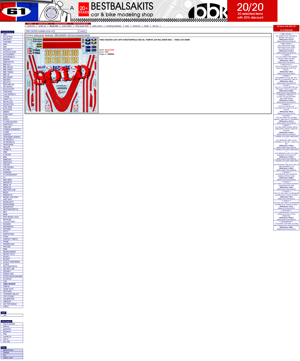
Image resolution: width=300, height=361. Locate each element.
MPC (5, 212)
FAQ (5, 334)
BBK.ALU (7, 65)
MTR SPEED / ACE (11, 217)
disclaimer (7, 331)
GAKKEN (7, 135)
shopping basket (60, 24)
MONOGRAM (8, 204)
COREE (6, 97)
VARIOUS (7, 302)
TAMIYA (6, 286)
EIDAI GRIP (8, 114)
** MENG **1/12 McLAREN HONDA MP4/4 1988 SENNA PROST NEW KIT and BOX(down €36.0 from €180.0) (286, 129)
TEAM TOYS (8, 289)
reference (136, 26)
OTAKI (5, 237)
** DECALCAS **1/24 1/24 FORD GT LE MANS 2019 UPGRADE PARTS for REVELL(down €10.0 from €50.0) (286, 69)
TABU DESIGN (60, 35)
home (30, 24)
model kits (31, 26)
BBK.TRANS (8, 72)
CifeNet (6, 353)
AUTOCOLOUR (9, 52)
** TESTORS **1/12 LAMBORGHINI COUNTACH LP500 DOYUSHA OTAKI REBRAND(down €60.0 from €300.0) (286, 215)
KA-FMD (6, 170)
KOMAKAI (7, 172)
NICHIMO (7, 229)
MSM (5, 215)
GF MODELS (8, 140)
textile (146, 26)
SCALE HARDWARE (11, 262)
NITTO (5, 232)
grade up (42, 26)
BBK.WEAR (8, 77)
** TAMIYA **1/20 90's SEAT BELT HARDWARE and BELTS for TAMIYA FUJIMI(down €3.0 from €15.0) (286, 204)
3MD (5, 34)
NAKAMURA (8, 227)
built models (67, 26)
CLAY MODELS (9, 94)
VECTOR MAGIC (10, 304)
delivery (6, 326)
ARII (4, 47)
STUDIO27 (7, 279)
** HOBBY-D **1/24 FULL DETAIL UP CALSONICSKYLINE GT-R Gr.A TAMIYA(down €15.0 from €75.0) (286, 109)
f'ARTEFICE (8, 124)
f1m (4, 355)
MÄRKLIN (7, 187)
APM (5, 44)
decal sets (49, 35)
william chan (8, 358)
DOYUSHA (7, 109)
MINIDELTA (7, 195)
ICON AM (7, 155)
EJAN (5, 117)
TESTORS (7, 292)
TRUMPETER (8, 299)
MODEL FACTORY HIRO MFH (10, 198)
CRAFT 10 (7, 99)
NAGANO (7, 224)
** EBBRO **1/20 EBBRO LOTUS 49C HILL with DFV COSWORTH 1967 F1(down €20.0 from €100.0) (286, 79)
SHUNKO (7, 271)
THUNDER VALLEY (11, 294)
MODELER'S (8, 202)
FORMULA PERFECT (12, 130)
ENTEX (6, 119)
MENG (5, 192)
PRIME (6, 242)
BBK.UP (6, 75)
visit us (6, 339)
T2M (5, 281)
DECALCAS (8, 102)
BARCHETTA (8, 62)
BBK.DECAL (8, 67)
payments (7, 329)
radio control (97, 26)
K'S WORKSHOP (10, 175)
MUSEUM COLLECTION (9, 221)
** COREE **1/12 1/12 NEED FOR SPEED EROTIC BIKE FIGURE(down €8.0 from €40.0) (286, 58)
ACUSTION (7, 37)
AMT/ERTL (7, 39)
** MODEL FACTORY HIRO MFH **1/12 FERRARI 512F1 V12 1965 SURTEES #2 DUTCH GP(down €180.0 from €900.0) (286, 154)
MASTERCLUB (9, 190)
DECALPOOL (8, 104)
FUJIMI (6, 132)
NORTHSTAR (8, 234)
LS (4, 177)
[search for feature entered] (83, 31)
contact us (7, 336)
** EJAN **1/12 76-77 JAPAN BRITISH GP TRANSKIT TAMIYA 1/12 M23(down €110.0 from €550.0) (286, 88)
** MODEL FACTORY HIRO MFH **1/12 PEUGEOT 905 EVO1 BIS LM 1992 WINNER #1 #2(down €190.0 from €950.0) (286, 165)
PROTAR (6, 247)
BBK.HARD (7, 70)
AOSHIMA (7, 42)
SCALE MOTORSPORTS (10, 265)
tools (127, 26)
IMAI (5, 157)
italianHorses (8, 350)
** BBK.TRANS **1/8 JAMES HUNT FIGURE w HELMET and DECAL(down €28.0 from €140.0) (286, 37)
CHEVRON (7, 92)
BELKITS (6, 82)
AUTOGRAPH (8, 55)
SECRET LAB (8, 269)
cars (4, 315)
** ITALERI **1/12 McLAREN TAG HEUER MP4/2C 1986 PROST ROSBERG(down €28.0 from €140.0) (286, 119)
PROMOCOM (8, 244)
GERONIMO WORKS (11, 137)
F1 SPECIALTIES (10, 122)
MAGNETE (7, 182)
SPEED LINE (8, 274)
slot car (155, 26)
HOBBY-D (7, 150)
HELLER (6, 147)
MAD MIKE (7, 180)
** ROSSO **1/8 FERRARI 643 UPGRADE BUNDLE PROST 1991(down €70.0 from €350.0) (286, 176)
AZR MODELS (9, 57)
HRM (5, 152)
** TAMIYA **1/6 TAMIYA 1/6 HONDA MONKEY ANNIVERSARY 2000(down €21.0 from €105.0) (286, 185)
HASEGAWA (8, 145)
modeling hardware (113, 26)
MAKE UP (7, 185)
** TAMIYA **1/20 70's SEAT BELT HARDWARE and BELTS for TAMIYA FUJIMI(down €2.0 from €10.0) (286, 195)
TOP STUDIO (8, 297)
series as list (43, 24)
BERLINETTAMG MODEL (8, 86)
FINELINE (7, 127)
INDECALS (7, 162)
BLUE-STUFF (8, 89)
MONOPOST (8, 207)
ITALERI (6, 165)
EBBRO (6, 112)
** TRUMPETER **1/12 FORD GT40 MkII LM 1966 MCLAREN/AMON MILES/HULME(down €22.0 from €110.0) (286, 225)
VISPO (6, 307)
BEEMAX (7, 80)
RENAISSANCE (9, 252)
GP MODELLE (9, 142)
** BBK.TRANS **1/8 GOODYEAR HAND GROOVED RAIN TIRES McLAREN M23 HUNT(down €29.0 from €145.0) (286, 48)
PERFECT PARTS (10, 239)
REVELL (6, 257)
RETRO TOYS (9, 254)
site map (6, 341)
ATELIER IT (8, 50)
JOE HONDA (8, 167)
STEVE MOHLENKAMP (12, 276)
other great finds (81, 26)
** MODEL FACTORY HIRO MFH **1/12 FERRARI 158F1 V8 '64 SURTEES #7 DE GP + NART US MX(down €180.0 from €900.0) (286, 142)
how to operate (9, 324)
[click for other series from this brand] (39, 31)
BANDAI (6, 60)
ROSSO (6, 259)
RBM (5, 249)
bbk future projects (80, 24)
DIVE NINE (7, 107)
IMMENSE (7, 160)
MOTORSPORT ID (10, 210)
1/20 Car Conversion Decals (78, 35)
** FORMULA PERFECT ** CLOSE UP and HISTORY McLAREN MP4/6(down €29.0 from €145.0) (286, 98)
